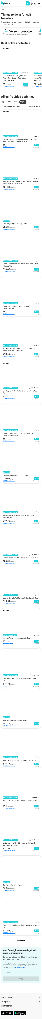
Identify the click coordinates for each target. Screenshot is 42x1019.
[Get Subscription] (28, 3)
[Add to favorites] (27, 48)
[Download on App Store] (7, 1013)
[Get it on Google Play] (20, 1013)
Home (2, 9)
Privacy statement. (20, 967)
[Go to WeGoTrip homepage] (5, 3)
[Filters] (3, 102)
